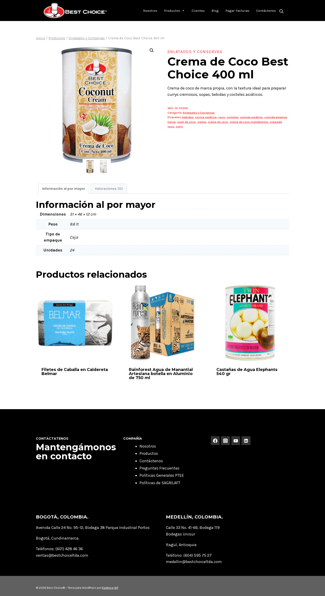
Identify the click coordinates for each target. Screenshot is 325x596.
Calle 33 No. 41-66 (182, 527)
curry (179, 126)
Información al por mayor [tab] (63, 188)
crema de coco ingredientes (249, 122)
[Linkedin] (246, 440)
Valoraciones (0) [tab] (109, 188)
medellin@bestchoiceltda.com (194, 561)
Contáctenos (266, 11)
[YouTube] (235, 440)
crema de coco (218, 122)
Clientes (198, 11)
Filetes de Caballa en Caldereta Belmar (75, 371)
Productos (174, 11)
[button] (152, 50)
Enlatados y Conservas (195, 51)
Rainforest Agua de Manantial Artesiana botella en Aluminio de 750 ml (161, 373)
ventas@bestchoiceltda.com (62, 555)
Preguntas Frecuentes (159, 468)
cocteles (232, 117)
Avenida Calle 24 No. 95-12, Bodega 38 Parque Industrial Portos (93, 527)
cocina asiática (206, 117)
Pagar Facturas (237, 11)
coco (221, 117)
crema (201, 122)
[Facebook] (215, 440)
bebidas (187, 117)
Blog (215, 11)
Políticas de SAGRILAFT (159, 482)
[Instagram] (225, 440)
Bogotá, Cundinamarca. (57, 538)
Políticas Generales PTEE (161, 475)
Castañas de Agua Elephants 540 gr (246, 371)
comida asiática (251, 117)
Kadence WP (110, 587)
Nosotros (150, 11)
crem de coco (186, 122)
